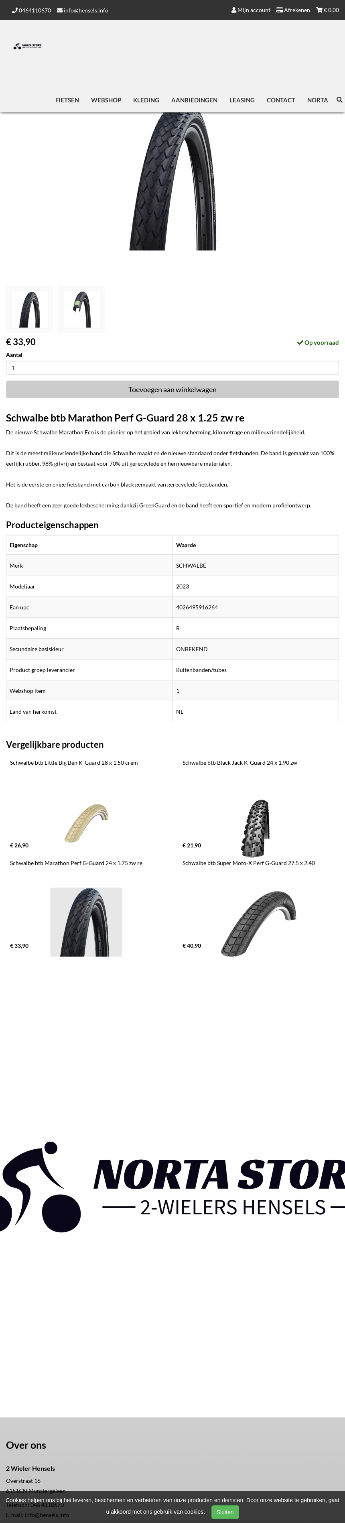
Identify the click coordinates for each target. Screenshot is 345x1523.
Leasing (242, 100)
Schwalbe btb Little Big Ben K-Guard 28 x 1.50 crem (74, 762)
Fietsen (67, 100)
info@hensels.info (82, 10)
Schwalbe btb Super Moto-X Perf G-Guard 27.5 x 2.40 (249, 862)
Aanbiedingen (194, 100)
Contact (281, 100)
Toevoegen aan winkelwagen (172, 389)
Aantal (14, 354)
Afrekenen (293, 9)
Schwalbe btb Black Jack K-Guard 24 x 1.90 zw (240, 762)
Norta (317, 100)
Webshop (106, 100)
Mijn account (250, 9)
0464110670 (31, 10)
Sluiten (225, 1512)
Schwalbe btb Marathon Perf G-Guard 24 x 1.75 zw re (76, 862)
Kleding (146, 100)
